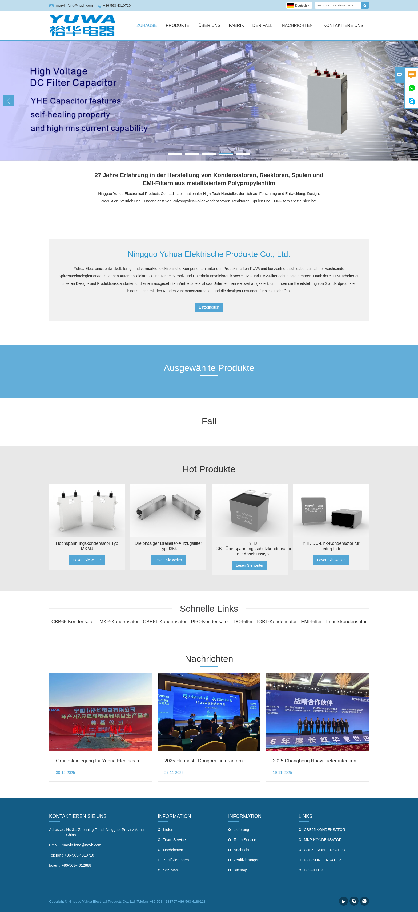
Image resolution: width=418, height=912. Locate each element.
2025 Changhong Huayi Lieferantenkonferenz (321, 760)
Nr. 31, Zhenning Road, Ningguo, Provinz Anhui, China (106, 832)
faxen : (54, 865)
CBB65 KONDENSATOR (324, 829)
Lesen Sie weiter (87, 560)
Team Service (174, 840)
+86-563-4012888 (76, 865)
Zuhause (146, 25)
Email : (55, 845)
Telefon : (56, 855)
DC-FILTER (313, 870)
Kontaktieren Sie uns (78, 816)
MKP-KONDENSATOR (323, 840)
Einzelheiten (209, 307)
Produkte (178, 25)
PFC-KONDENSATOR (322, 860)
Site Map (170, 870)
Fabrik (236, 25)
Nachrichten (297, 25)
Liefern (169, 829)
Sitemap (240, 870)
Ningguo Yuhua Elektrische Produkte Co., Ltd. (209, 254)
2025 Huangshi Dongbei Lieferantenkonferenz (213, 760)
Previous (8, 100)
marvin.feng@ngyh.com (74, 5)
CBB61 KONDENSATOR (324, 850)
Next (409, 100)
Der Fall (262, 25)
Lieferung (241, 829)
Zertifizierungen (176, 860)
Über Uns (209, 25)
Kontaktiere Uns (343, 25)
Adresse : (57, 829)
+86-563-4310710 (117, 5)
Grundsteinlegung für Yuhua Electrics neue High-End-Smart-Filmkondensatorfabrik (144, 760)
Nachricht (241, 850)
